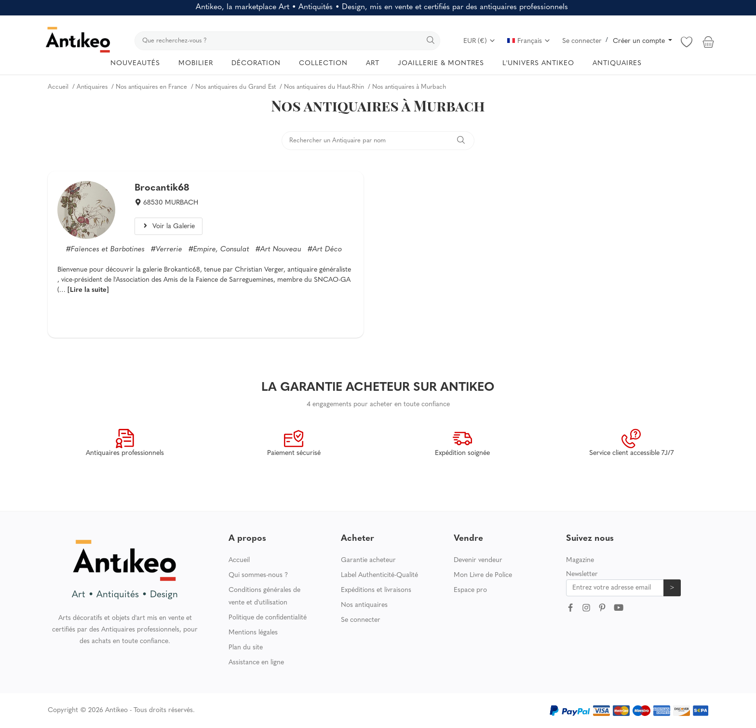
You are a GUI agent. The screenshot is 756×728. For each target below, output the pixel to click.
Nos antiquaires (364, 605)
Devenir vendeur (478, 560)
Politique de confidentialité (268, 617)
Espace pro (470, 590)
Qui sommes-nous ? (258, 575)
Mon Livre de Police (483, 575)
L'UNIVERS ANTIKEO (538, 63)
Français (529, 41)
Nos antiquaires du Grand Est (235, 87)
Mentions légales (253, 632)
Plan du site (246, 647)
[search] (287, 40)
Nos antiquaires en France (151, 87)
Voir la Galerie (168, 226)
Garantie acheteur (368, 560)
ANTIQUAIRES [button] (617, 63)
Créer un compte (640, 41)
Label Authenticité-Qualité (379, 575)
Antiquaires (92, 87)
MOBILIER (195, 63)
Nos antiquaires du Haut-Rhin (324, 87)
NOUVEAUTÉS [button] (135, 63)
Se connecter (582, 41)
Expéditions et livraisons (376, 590)
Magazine (580, 560)
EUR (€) (479, 41)
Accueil (58, 87)
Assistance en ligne (256, 662)
